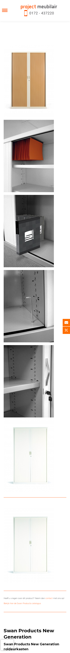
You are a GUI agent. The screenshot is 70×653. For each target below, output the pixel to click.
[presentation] (7, 644)
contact (49, 598)
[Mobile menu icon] (5, 10)
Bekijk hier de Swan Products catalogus (22, 603)
